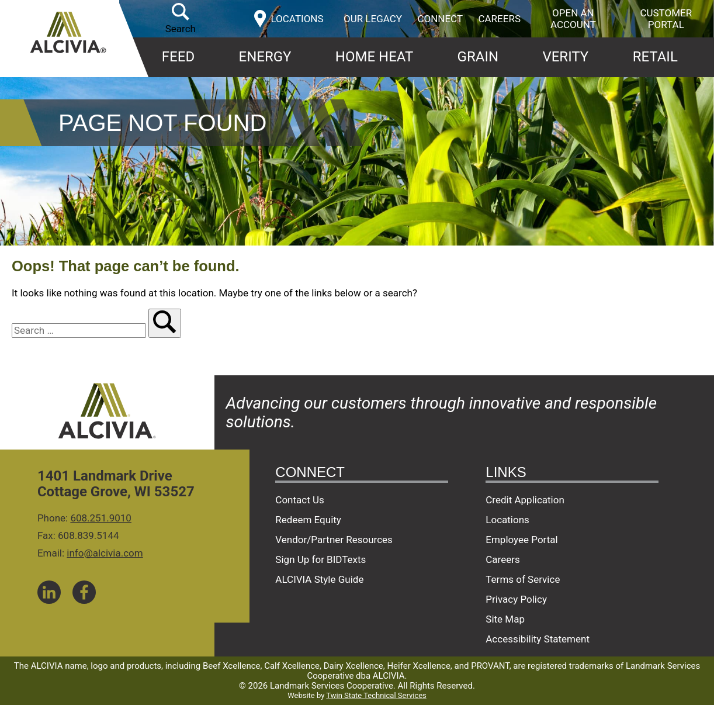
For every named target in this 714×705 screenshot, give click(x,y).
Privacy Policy (516, 599)
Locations (507, 520)
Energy (265, 57)
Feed (178, 57)
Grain (477, 57)
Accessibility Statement (538, 639)
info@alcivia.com (105, 553)
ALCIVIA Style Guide (319, 579)
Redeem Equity (308, 520)
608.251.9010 (100, 518)
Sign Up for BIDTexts (320, 559)
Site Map (505, 619)
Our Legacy (373, 19)
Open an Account (573, 18)
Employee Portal (521, 539)
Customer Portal (666, 18)
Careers (499, 19)
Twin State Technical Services (376, 695)
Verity (565, 57)
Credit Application (525, 500)
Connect (440, 19)
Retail (655, 57)
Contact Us (299, 500)
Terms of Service (523, 579)
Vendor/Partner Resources (334, 539)
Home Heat (374, 57)
